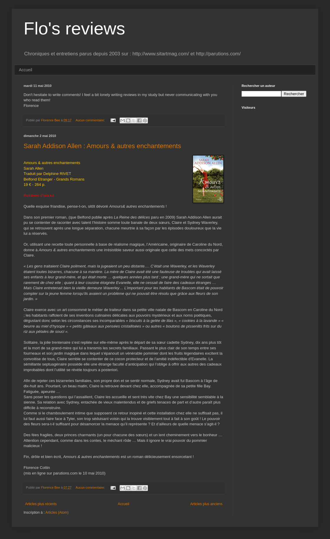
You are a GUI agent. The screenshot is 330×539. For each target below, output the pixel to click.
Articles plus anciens (206, 504)
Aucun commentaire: (91, 120)
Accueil (25, 69)
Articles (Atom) (57, 512)
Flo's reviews (74, 28)
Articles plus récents (41, 504)
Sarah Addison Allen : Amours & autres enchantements (102, 146)
